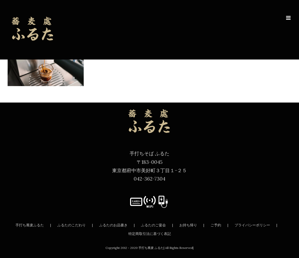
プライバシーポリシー (252, 225)
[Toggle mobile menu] (288, 18)
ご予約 (215, 225)
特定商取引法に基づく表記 (149, 233)
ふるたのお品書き (113, 225)
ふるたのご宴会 (153, 225)
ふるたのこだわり (71, 225)
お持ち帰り (188, 225)
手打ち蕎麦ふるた (29, 225)
